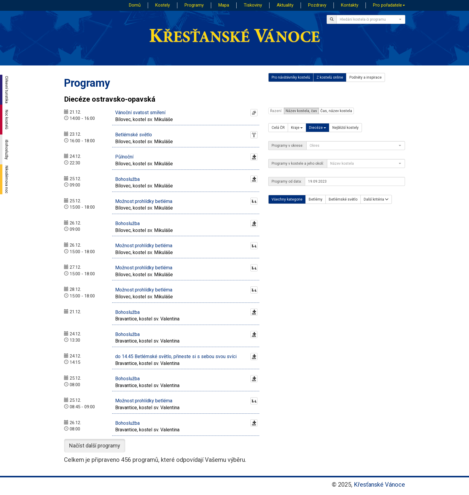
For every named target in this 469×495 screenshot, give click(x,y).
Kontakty (349, 5)
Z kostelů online (329, 77)
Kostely (162, 5)
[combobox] (370, 19)
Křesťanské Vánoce (379, 484)
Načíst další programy (94, 445)
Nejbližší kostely (345, 128)
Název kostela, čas (301, 111)
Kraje (297, 128)
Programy (194, 5)
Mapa (223, 5)
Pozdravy (317, 5)
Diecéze (317, 128)
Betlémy (315, 199)
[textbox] (369, 19)
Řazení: (276, 111)
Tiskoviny (253, 5)
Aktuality (285, 5)
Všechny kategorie (287, 199)
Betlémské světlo (343, 199)
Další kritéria (376, 199)
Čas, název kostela (336, 111)
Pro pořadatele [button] (389, 5)
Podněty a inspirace (365, 77)
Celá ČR (278, 128)
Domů (135, 5)
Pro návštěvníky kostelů (291, 77)
